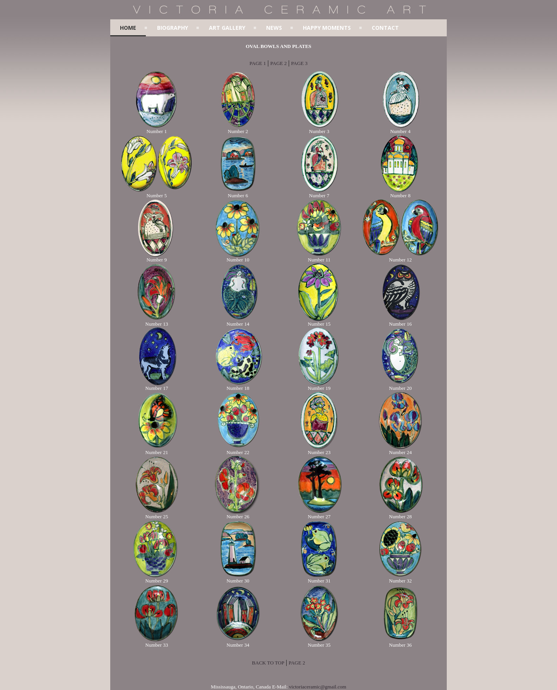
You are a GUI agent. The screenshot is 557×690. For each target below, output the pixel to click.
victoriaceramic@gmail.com (317, 687)
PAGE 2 (278, 63)
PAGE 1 (257, 63)
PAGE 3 (299, 63)
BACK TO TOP (268, 663)
